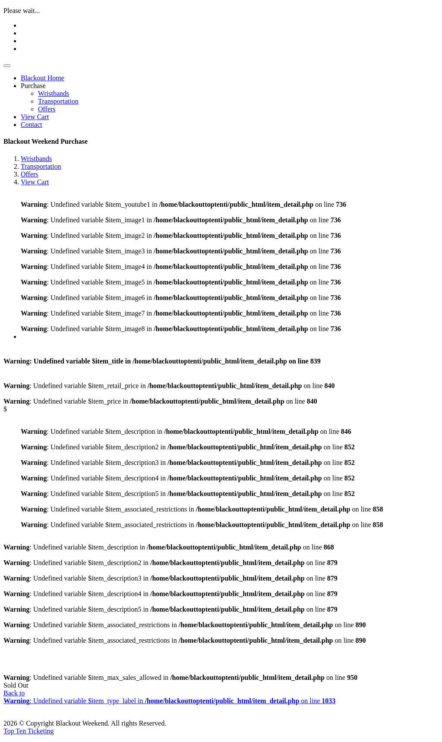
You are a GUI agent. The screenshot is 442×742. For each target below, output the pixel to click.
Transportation (58, 101)
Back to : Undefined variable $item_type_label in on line (169, 696)
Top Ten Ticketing (28, 731)
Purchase (33, 85)
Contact (31, 124)
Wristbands (53, 93)
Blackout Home (42, 78)
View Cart (35, 116)
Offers (47, 109)
